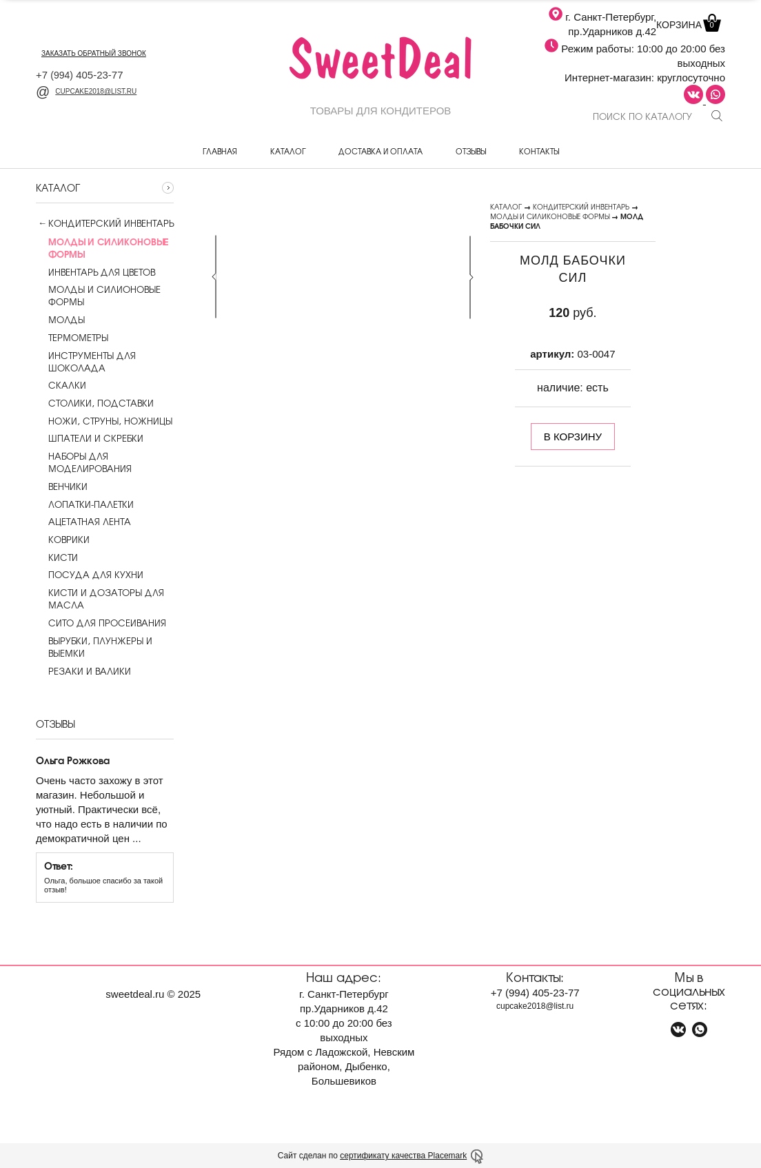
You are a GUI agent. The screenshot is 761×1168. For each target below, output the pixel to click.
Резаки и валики (83, 671)
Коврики (63, 539)
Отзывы (471, 150)
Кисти (57, 557)
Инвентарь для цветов (95, 272)
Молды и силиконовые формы (549, 216)
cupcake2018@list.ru (86, 91)
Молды (60, 320)
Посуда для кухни (89, 574)
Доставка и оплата (380, 150)
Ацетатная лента (83, 521)
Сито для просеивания (101, 623)
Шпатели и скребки (89, 438)
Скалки (61, 385)
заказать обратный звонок (93, 53)
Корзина (687, 24)
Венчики (62, 486)
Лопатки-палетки (85, 504)
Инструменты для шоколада (86, 361)
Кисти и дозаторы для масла (100, 598)
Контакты (539, 150)
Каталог (287, 150)
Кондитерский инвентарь (111, 223)
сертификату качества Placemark (403, 1155)
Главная (220, 150)
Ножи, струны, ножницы (104, 421)
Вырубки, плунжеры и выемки (94, 647)
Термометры (72, 337)
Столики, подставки (95, 403)
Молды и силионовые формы (98, 295)
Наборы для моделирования (84, 462)
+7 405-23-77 (79, 75)
